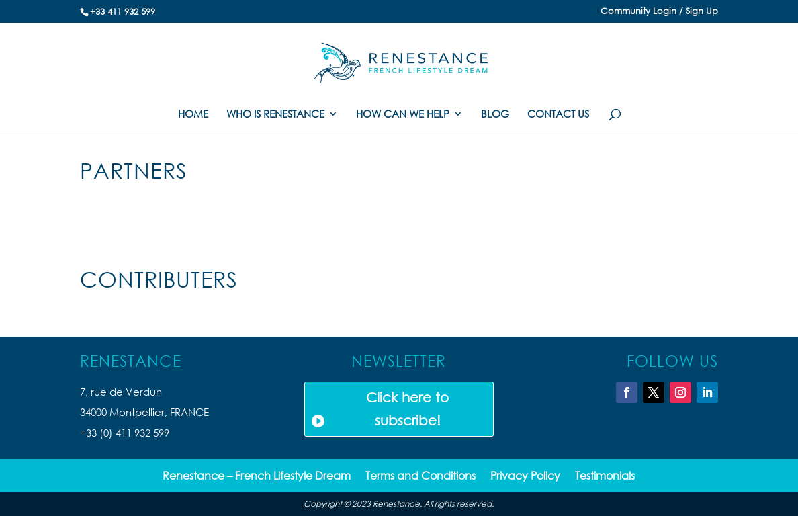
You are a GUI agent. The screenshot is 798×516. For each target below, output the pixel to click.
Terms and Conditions (420, 476)
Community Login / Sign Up (659, 12)
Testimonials (605, 476)
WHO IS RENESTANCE (275, 114)
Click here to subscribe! (407, 409)
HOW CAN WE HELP (402, 114)
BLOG (495, 114)
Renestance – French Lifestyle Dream (257, 476)
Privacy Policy (525, 476)
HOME (193, 114)
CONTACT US (558, 114)
